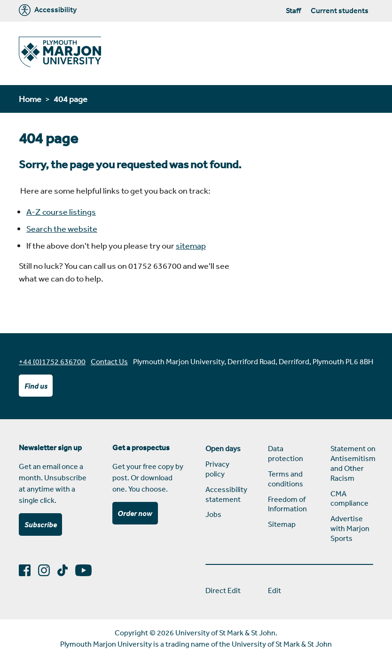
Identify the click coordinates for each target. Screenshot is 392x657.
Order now (135, 513)
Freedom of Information (287, 504)
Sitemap (282, 524)
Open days (223, 448)
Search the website (61, 228)
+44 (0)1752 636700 (52, 361)
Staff (293, 10)
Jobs (213, 514)
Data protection (285, 453)
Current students (339, 10)
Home (30, 99)
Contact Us (109, 361)
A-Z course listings (61, 211)
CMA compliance (349, 498)
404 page (70, 99)
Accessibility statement (226, 494)
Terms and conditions (285, 478)
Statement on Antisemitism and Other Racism (351, 463)
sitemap (191, 245)
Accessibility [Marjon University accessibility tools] (48, 10)
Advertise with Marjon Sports (349, 528)
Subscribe (40, 524)
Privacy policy (217, 468)
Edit (274, 590)
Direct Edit (223, 590)
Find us (35, 386)
